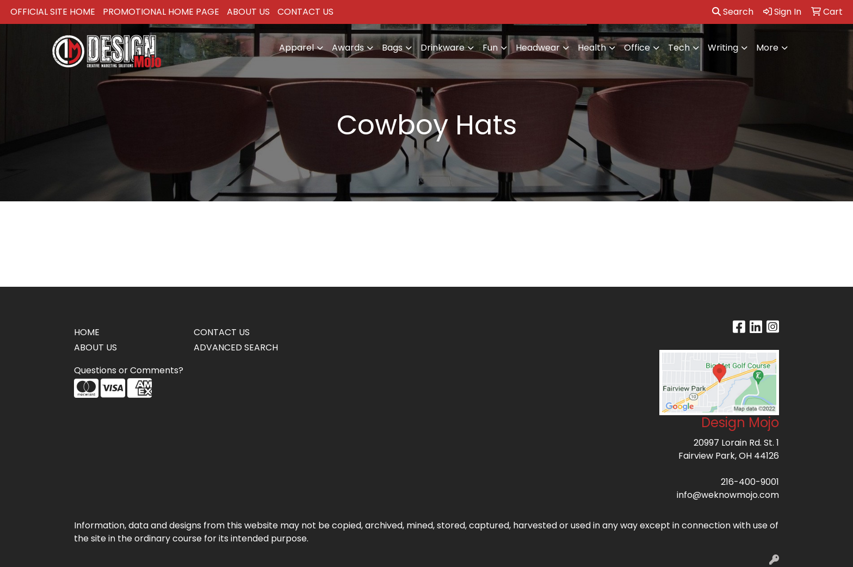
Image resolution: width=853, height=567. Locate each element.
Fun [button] (490, 47)
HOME (87, 332)
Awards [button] (348, 47)
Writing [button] (723, 47)
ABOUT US (248, 11)
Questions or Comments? (128, 370)
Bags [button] (392, 47)
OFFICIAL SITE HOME (52, 11)
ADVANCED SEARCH (236, 347)
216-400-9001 (750, 482)
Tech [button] (679, 47)
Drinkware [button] (443, 47)
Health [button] (592, 47)
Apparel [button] (296, 47)
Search (732, 11)
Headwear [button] (538, 47)
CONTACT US (305, 11)
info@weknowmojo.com (728, 495)
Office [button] (637, 47)
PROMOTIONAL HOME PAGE (161, 11)
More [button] (767, 47)
